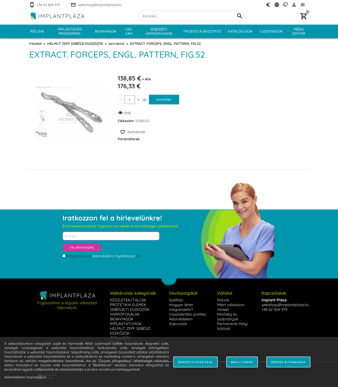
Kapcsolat (178, 323)
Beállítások (242, 362)
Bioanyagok (106, 31)
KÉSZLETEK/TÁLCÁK (128, 299)
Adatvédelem (180, 318)
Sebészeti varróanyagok (159, 31)
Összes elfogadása (288, 362)
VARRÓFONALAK (125, 314)
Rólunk (37, 31)
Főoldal (35, 43)
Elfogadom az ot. (103, 255)
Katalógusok (240, 31)
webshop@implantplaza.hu (285, 304)
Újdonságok (271, 31)
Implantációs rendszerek (70, 31)
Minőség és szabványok (227, 316)
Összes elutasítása (195, 362)
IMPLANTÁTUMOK (126, 323)
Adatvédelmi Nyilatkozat (113, 255)
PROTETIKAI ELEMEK (128, 304)
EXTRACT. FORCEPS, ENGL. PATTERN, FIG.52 (165, 43)
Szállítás (176, 299)
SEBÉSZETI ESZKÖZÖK (130, 309)
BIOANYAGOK (121, 318)
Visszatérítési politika (187, 314)
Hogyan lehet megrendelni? (181, 307)
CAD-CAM (129, 31)
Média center (298, 31)
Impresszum (36, 377)
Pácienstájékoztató (202, 31)
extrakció (116, 43)
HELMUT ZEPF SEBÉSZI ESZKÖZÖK (75, 43)
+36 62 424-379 (274, 309)
